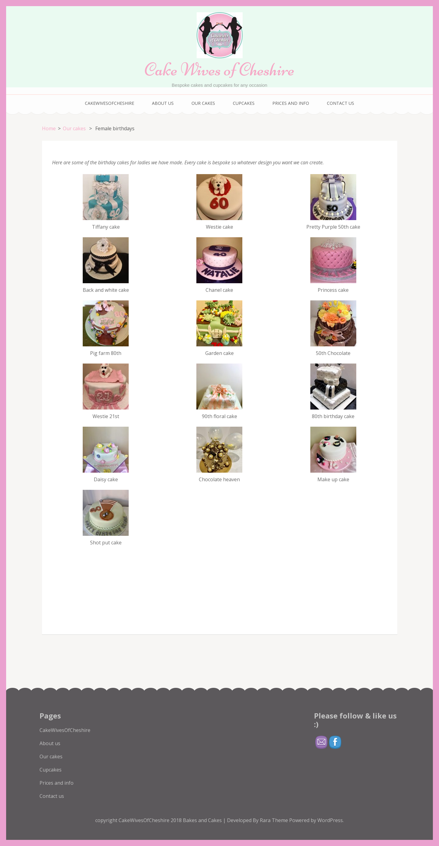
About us (163, 103)
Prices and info (290, 103)
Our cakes (203, 103)
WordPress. (330, 820)
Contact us (340, 103)
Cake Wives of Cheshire (219, 69)
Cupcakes (244, 103)
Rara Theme (274, 820)
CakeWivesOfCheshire (109, 103)
